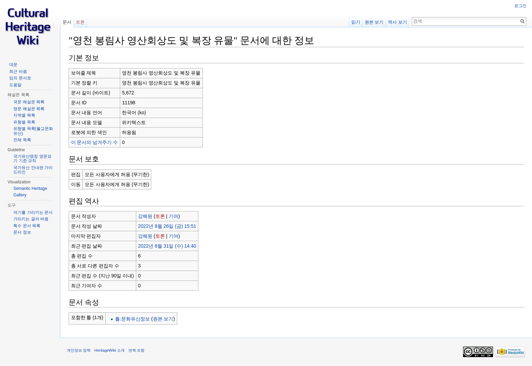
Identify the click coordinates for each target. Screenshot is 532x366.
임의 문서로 (20, 78)
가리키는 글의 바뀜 (30, 219)
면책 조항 (136, 350)
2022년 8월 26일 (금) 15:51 (167, 226)
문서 (66, 22)
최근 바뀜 (18, 71)
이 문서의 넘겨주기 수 (94, 142)
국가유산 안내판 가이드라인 (33, 170)
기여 (173, 216)
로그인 (520, 5)
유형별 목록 (24, 122)
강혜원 (145, 216)
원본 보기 (163, 319)
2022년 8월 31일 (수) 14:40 (167, 246)
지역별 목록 (24, 115)
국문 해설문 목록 (28, 102)
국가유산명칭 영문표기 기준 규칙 (32, 159)
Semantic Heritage (30, 188)
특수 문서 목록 (26, 225)
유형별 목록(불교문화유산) (33, 131)
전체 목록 (22, 140)
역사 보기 (397, 22)
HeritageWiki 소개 (109, 350)
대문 (13, 64)
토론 (160, 216)
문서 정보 (22, 232)
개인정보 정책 (78, 350)
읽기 (355, 22)
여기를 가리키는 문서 (33, 212)
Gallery (19, 195)
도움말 (15, 84)
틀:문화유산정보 (132, 319)
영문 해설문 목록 (28, 108)
